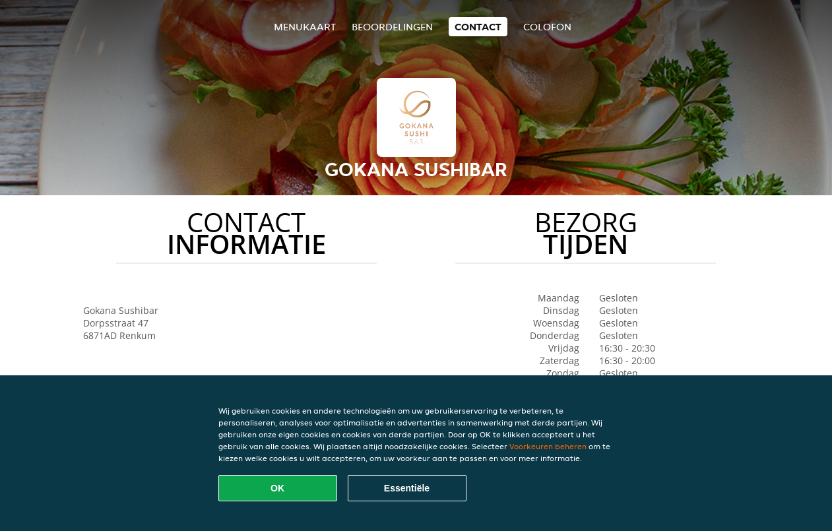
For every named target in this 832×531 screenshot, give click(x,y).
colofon (547, 27)
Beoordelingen (392, 27)
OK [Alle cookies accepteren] (277, 488)
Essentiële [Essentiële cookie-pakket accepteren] (407, 488)
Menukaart (305, 27)
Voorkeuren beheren (548, 446)
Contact (478, 27)
